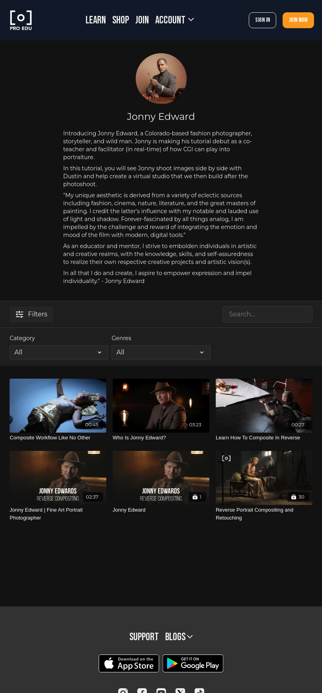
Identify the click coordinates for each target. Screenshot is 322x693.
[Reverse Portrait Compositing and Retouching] (264, 514)
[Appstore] (128, 663)
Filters (31, 314)
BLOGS (179, 637)
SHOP (120, 20)
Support (144, 637)
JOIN (142, 20)
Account (174, 20)
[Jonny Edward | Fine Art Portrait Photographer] (58, 514)
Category (22, 338)
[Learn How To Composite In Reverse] (264, 438)
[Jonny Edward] (161, 510)
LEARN (96, 20)
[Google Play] (193, 663)
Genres (121, 338)
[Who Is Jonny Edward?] (161, 438)
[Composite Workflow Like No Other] (58, 438)
